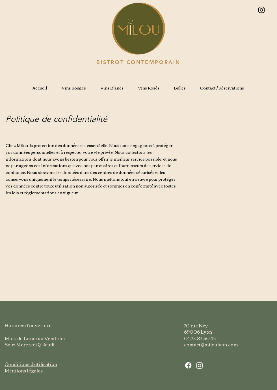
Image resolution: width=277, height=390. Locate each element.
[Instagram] (261, 10)
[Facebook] (188, 365)
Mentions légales (24, 370)
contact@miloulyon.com (211, 344)
